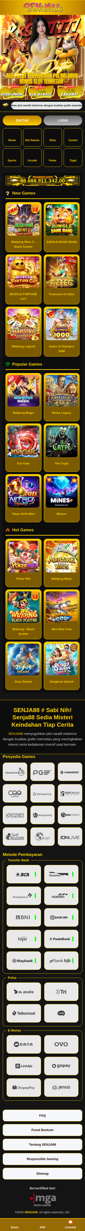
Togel (73, 157)
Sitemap (42, 1173)
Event (14, 1224)
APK (42, 1224)
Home (12, 137)
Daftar (22, 120)
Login (63, 120)
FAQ (42, 1115)
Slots (52, 137)
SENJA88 (15, 733)
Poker (52, 157)
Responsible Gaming (42, 1159)
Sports (12, 157)
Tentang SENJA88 (42, 1144)
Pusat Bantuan (42, 1130)
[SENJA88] (42, 7)
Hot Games (32, 137)
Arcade (32, 157)
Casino (73, 137)
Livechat (70, 1224)
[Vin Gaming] (42, 1199)
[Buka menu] (7, 7)
